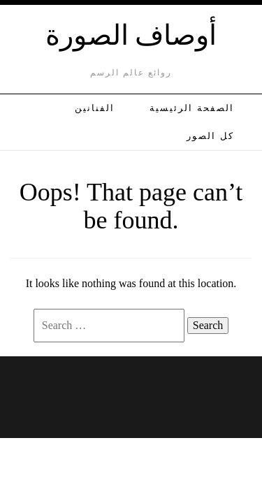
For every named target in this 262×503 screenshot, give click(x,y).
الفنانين (95, 108)
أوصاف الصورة (131, 33)
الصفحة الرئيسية (192, 108)
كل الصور (210, 136)
